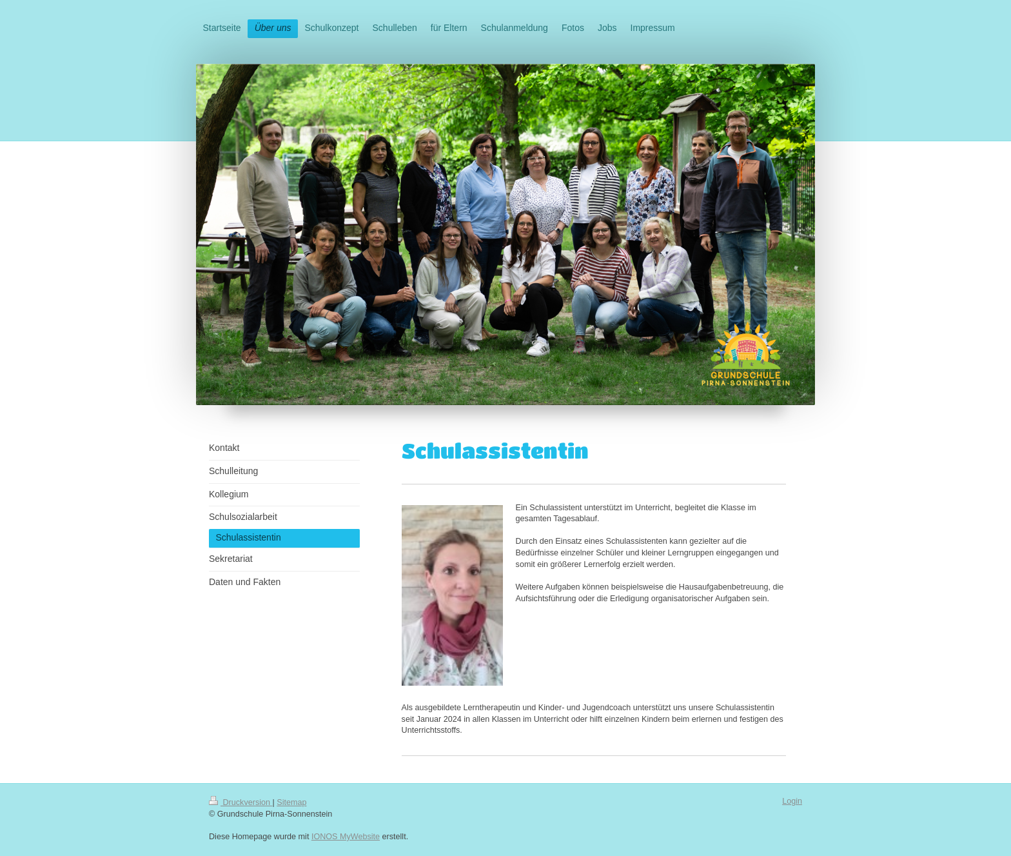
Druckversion (240, 802)
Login (792, 801)
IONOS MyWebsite (345, 836)
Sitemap (291, 802)
